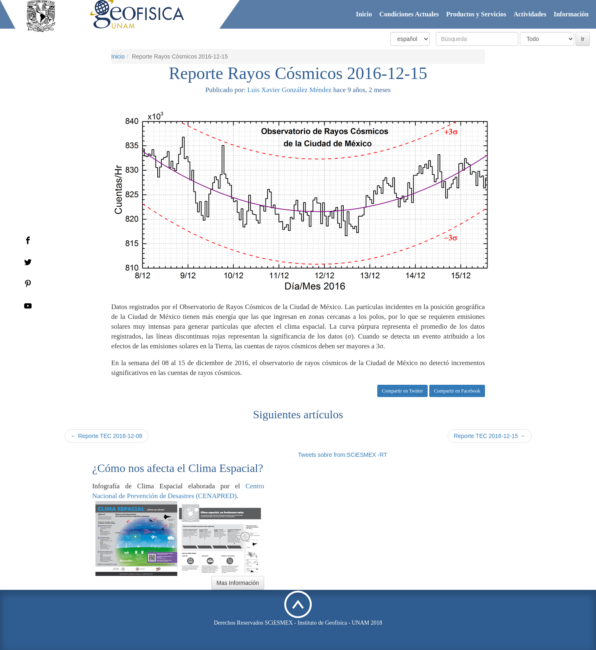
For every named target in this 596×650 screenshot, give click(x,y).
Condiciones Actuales (409, 14)
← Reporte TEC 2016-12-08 (107, 436)
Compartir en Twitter (402, 391)
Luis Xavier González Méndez (289, 90)
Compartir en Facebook (457, 391)
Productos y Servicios (476, 14)
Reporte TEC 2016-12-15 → (490, 436)
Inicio (364, 14)
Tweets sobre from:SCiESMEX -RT (343, 454)
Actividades (530, 14)
